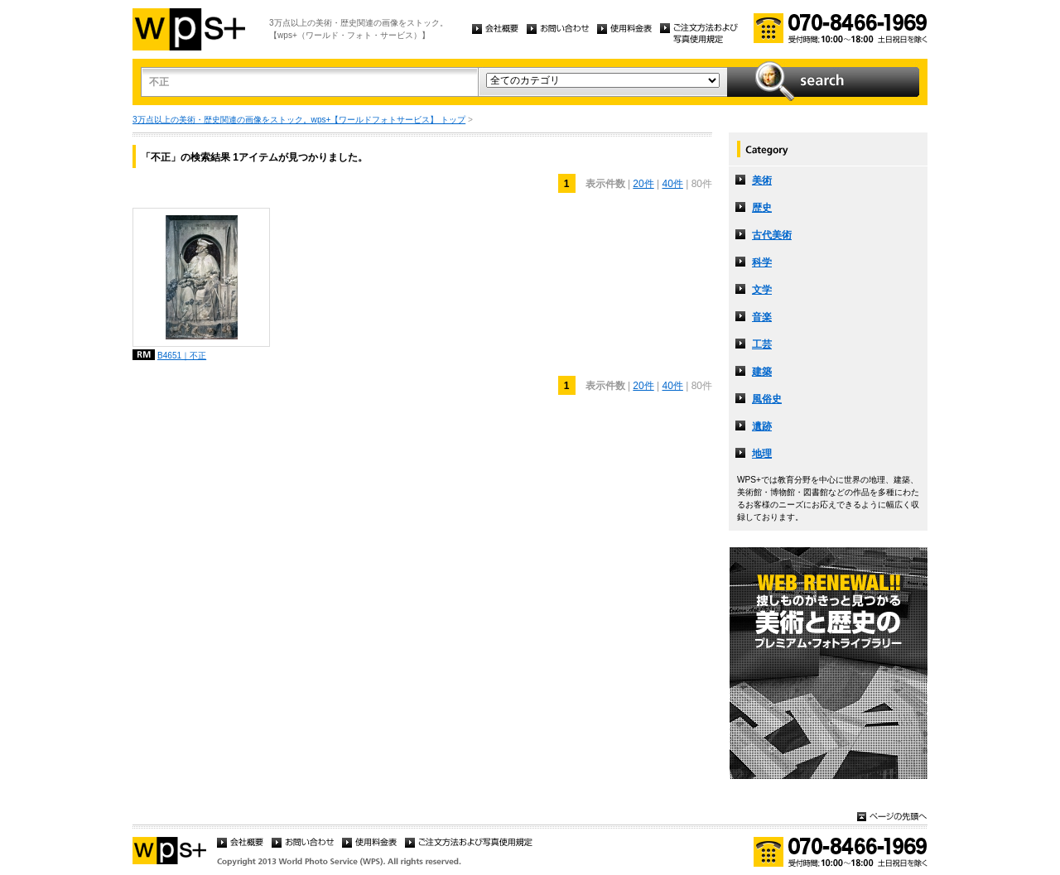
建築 (762, 371)
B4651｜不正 (181, 355)
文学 (762, 290)
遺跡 (762, 426)
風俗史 (767, 399)
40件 (672, 184)
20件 (643, 184)
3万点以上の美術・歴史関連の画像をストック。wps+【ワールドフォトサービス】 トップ (298, 119)
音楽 (762, 317)
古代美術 (772, 235)
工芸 (762, 344)
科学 (762, 262)
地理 (762, 453)
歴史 (762, 208)
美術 (762, 180)
